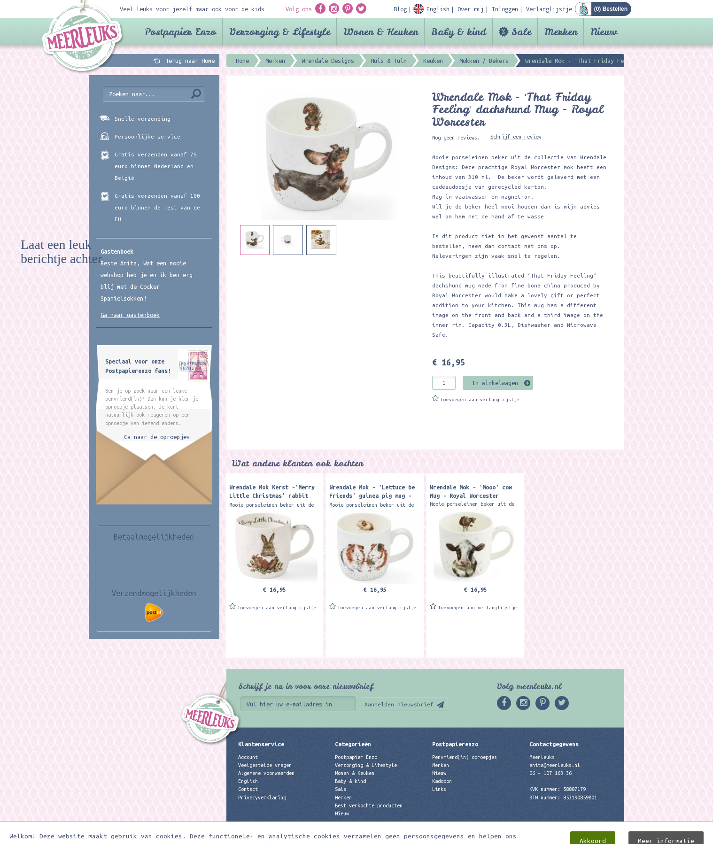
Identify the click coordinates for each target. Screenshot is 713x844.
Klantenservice (261, 744)
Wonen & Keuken (380, 31)
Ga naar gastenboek (130, 314)
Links (439, 789)
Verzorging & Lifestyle (279, 31)
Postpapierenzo (455, 744)
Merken (560, 31)
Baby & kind (458, 31)
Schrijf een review (515, 136)
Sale (521, 31)
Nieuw (603, 31)
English (248, 781)
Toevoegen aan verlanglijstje (480, 399)
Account (248, 757)
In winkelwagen (495, 382)
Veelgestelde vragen (265, 765)
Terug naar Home (188, 60)
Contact (248, 789)
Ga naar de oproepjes (157, 437)
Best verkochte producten (369, 805)
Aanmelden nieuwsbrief (399, 704)
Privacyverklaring (262, 797)
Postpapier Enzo (180, 31)
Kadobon (442, 781)
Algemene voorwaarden (266, 773)
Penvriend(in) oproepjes (464, 757)
